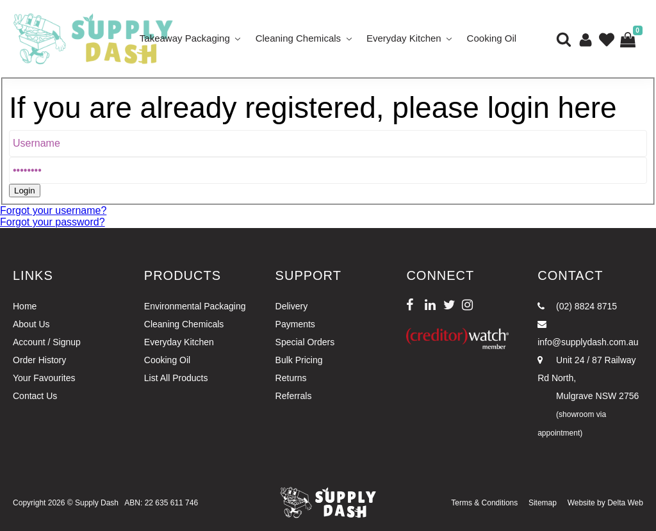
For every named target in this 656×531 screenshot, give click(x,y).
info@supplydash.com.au (587, 333)
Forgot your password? (52, 221)
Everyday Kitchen (403, 38)
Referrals (293, 396)
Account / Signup (47, 342)
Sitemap (543, 502)
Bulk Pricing (299, 360)
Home (25, 306)
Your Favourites (44, 378)
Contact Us (35, 396)
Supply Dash (97, 502)
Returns (291, 378)
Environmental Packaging (195, 306)
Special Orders (305, 342)
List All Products (176, 378)
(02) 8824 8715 (577, 306)
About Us (31, 324)
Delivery (291, 306)
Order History (39, 360)
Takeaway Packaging (185, 38)
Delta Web (625, 502)
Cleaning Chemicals (298, 38)
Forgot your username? (53, 210)
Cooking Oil (492, 38)
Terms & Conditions (484, 502)
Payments (295, 324)
